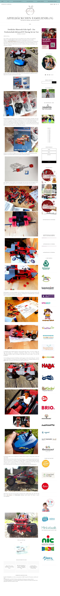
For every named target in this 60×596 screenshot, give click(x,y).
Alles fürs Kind (30, 1)
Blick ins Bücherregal (17, 1)
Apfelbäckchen (44, 237)
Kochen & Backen (40, 1)
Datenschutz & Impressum (6, 4)
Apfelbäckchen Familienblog (30, 18)
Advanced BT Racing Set (12, 41)
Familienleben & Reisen (52, 1)
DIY (8, 1)
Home (2, 1)
